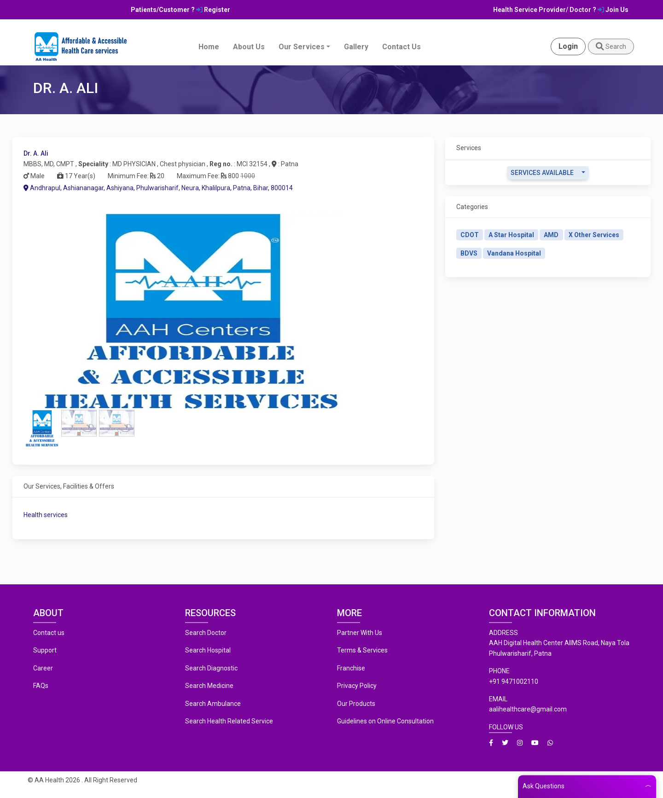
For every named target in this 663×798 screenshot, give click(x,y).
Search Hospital (208, 650)
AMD (551, 235)
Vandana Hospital (514, 253)
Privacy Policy (357, 685)
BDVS (468, 253)
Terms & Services (362, 650)
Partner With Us (359, 632)
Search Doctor (206, 632)
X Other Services (594, 235)
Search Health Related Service (229, 721)
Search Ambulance (213, 703)
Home (208, 46)
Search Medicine (209, 685)
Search (611, 46)
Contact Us (401, 46)
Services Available (542, 172)
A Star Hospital (511, 235)
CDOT (469, 235)
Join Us (613, 9)
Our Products (356, 703)
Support (45, 650)
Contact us (48, 632)
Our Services (302, 46)
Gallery (356, 46)
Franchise (351, 668)
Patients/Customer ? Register (180, 9)
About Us (249, 46)
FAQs (40, 685)
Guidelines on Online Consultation (385, 721)
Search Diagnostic (211, 668)
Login (568, 46)
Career (43, 668)
